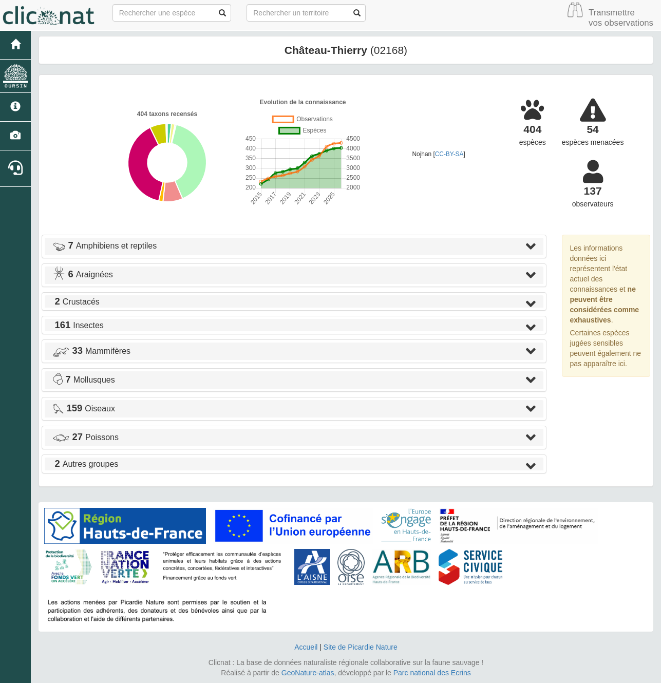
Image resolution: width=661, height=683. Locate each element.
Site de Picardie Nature (361, 647)
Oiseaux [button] (83, 408)
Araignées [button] (82, 274)
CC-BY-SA (449, 154)
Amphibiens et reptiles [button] (104, 245)
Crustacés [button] (76, 301)
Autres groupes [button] (85, 464)
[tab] (294, 246)
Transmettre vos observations (621, 18)
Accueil (305, 647)
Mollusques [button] (83, 379)
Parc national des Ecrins (432, 673)
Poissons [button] (85, 437)
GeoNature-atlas (307, 673)
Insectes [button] (78, 325)
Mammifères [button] (91, 351)
